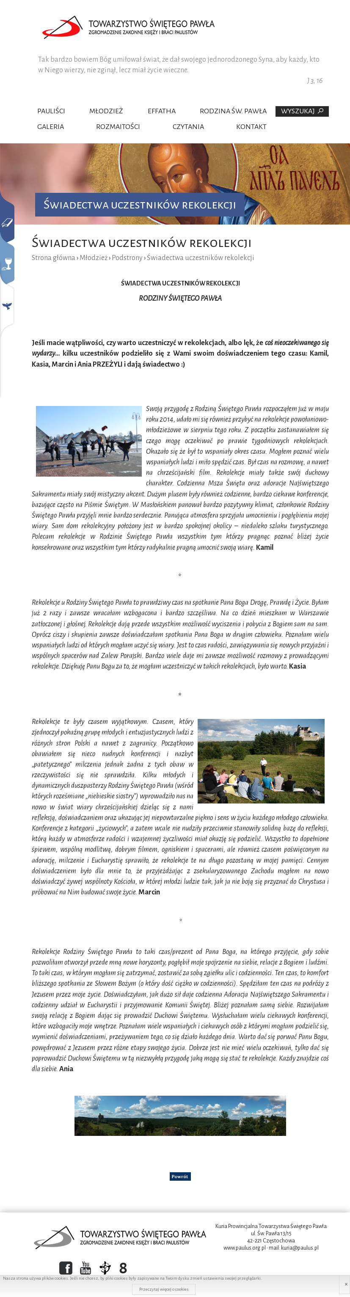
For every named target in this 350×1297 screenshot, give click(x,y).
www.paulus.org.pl (244, 1248)
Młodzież (106, 111)
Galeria (50, 127)
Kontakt (251, 127)
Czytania (188, 127)
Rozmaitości (118, 127)
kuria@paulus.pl (300, 1248)
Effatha (162, 111)
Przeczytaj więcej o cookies (164, 1289)
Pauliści (51, 111)
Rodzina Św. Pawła (233, 111)
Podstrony (127, 258)
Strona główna (53, 258)
